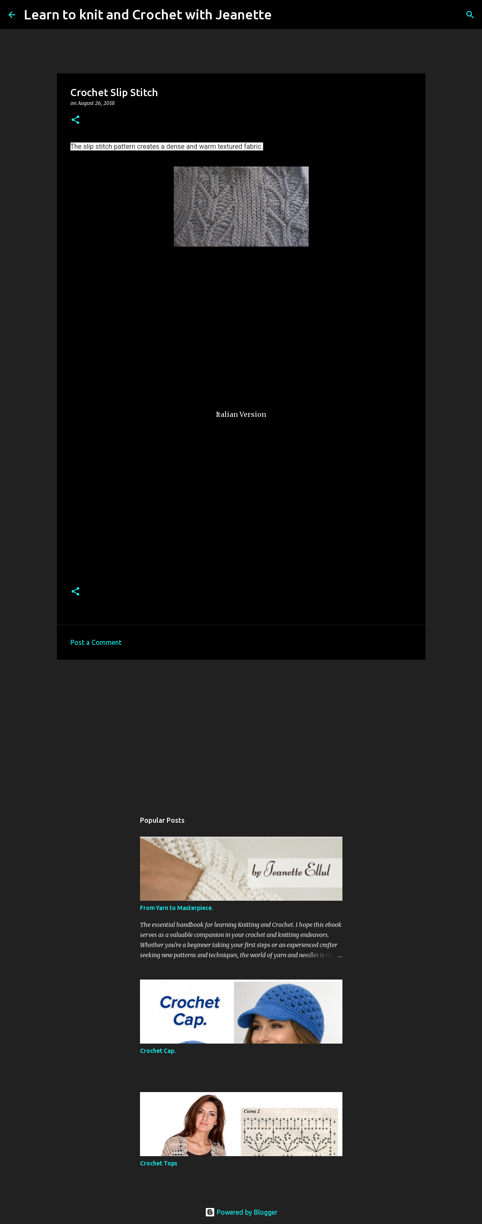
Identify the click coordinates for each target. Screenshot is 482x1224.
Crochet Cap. (157, 1050)
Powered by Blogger (241, 1212)
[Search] (284, 15)
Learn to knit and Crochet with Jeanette (148, 14)
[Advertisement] (241, 731)
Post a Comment (95, 642)
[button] (75, 120)
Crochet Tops (158, 1163)
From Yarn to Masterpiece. (176, 908)
